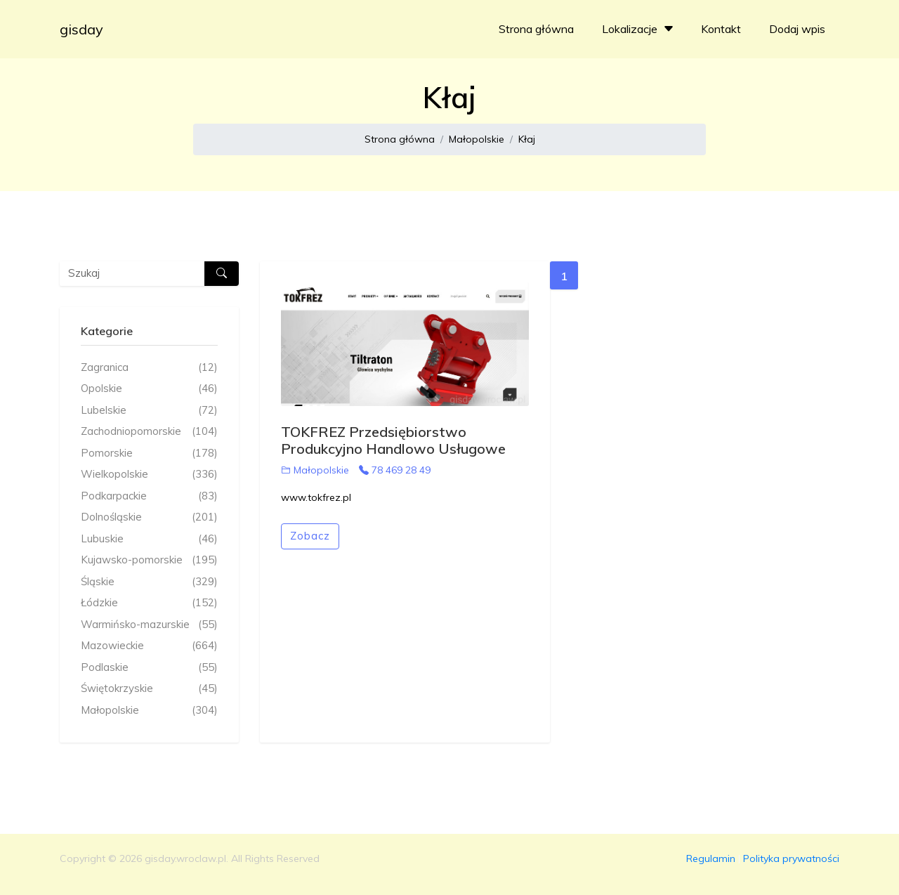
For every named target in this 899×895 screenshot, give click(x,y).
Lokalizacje (639, 29)
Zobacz (310, 535)
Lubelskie (149, 411)
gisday (81, 29)
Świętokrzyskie (149, 689)
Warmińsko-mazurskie (149, 625)
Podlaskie (149, 668)
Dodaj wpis (797, 29)
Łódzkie (149, 603)
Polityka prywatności (791, 858)
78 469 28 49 (395, 470)
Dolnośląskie (149, 517)
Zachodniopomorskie (149, 432)
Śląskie (149, 582)
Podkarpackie (149, 496)
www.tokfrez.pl (316, 497)
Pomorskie (149, 453)
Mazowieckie (149, 646)
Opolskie (149, 389)
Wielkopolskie (149, 474)
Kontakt (721, 29)
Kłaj (526, 139)
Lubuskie (149, 539)
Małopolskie (476, 139)
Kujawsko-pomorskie (149, 560)
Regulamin (710, 858)
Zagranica (149, 368)
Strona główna (536, 29)
